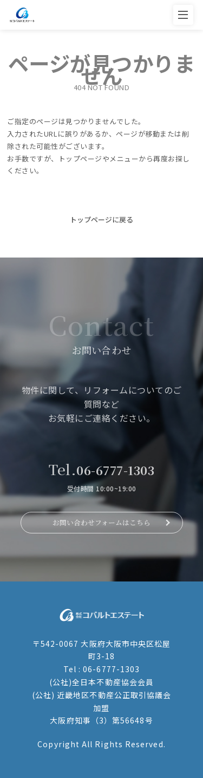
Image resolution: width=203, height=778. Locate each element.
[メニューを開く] (183, 15)
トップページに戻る (101, 219)
